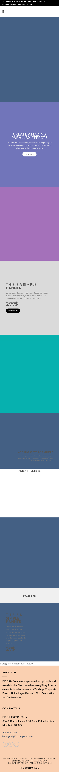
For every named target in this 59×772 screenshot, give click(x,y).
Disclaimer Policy (18, 763)
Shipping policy (20, 761)
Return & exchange (44, 758)
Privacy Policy (39, 761)
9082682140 (9, 732)
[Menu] (4, 11)
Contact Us (25, 758)
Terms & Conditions (40, 763)
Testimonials (10, 758)
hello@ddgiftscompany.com (17, 736)
